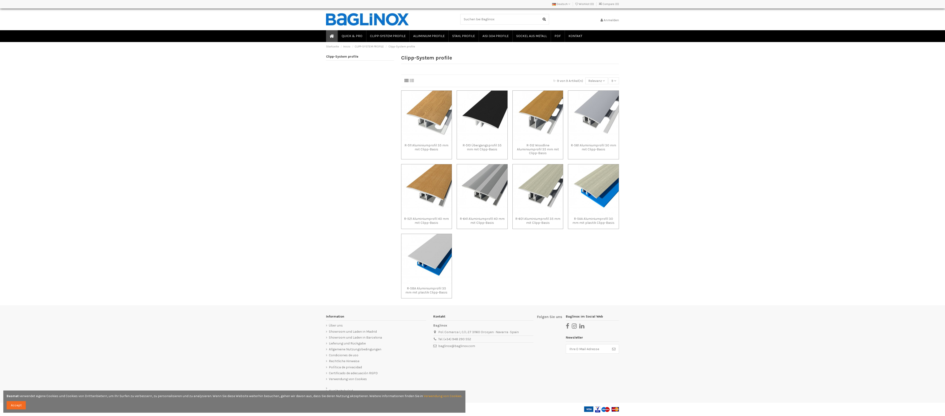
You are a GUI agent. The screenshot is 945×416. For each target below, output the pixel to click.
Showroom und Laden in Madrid (353, 332)
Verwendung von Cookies (348, 379)
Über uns (336, 325)
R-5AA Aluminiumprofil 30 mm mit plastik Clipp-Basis (593, 221)
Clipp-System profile (342, 57)
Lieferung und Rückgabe (347, 343)
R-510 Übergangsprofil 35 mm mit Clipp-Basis (482, 147)
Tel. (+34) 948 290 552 (454, 339)
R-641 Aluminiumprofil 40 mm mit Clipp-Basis (482, 221)
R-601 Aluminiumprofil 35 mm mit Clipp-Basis (537, 221)
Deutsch (561, 4)
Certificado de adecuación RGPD (353, 373)
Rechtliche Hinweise (344, 361)
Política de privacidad (345, 367)
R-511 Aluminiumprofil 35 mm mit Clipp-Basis (426, 147)
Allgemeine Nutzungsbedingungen (355, 349)
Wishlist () (585, 4)
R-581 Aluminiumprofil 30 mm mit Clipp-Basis (593, 147)
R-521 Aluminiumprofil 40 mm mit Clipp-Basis (426, 221)
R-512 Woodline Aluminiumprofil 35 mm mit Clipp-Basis (538, 149)
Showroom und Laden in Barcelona (355, 337)
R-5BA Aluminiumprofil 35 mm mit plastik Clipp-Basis (426, 290)
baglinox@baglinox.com (456, 346)
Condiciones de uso (343, 355)
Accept (16, 405)
